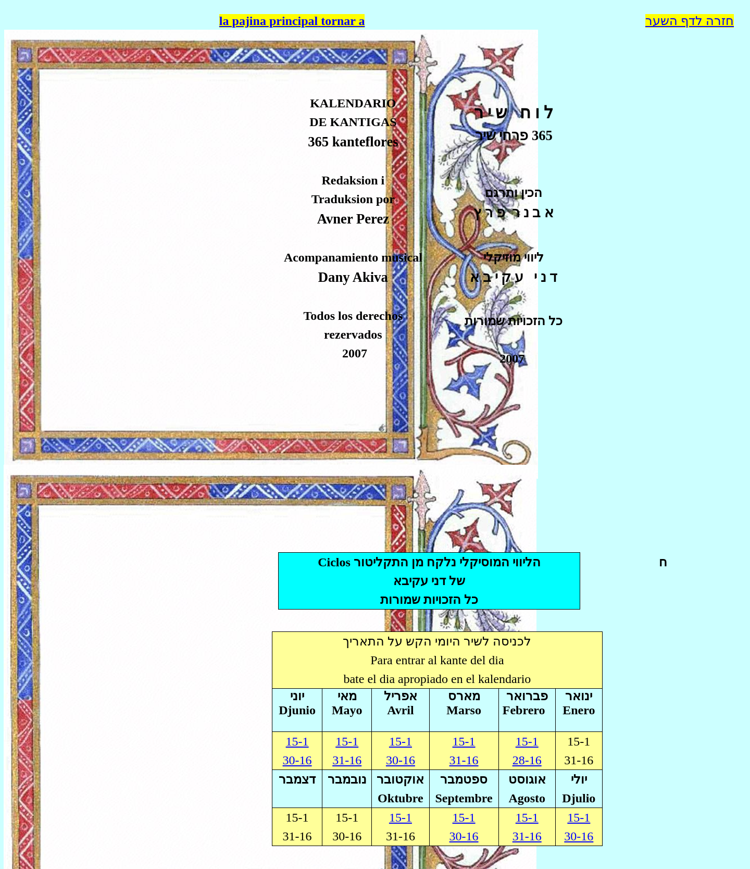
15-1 (527, 741)
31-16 (464, 760)
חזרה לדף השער (689, 21)
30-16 (400, 760)
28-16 (527, 760)
